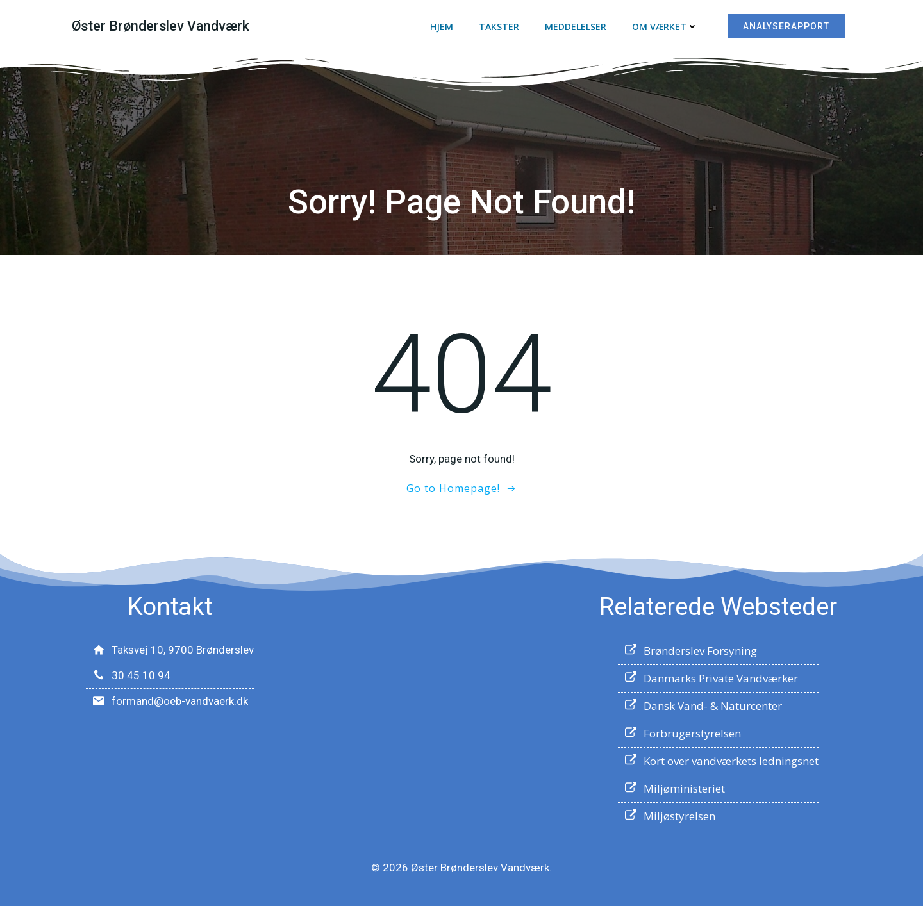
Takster (499, 27)
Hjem (441, 27)
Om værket (665, 27)
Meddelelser (575, 27)
